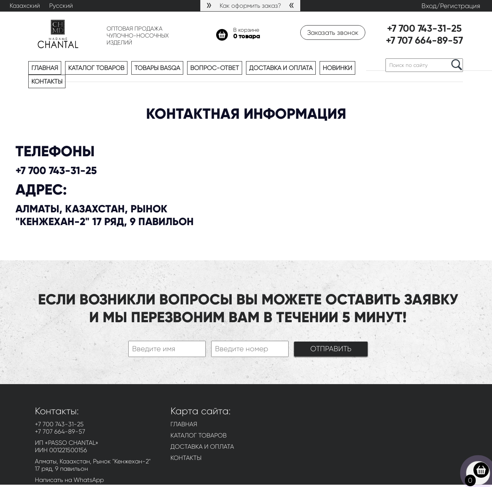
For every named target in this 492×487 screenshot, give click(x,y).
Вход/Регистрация (450, 6)
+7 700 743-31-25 (424, 29)
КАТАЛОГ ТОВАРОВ (198, 435)
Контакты (46, 81)
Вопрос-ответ (214, 68)
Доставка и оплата (281, 68)
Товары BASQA (157, 68)
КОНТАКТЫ (185, 457)
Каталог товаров (96, 68)
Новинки (337, 68)
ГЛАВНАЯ (183, 424)
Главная (44, 68)
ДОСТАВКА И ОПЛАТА (202, 446)
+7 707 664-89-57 (424, 41)
